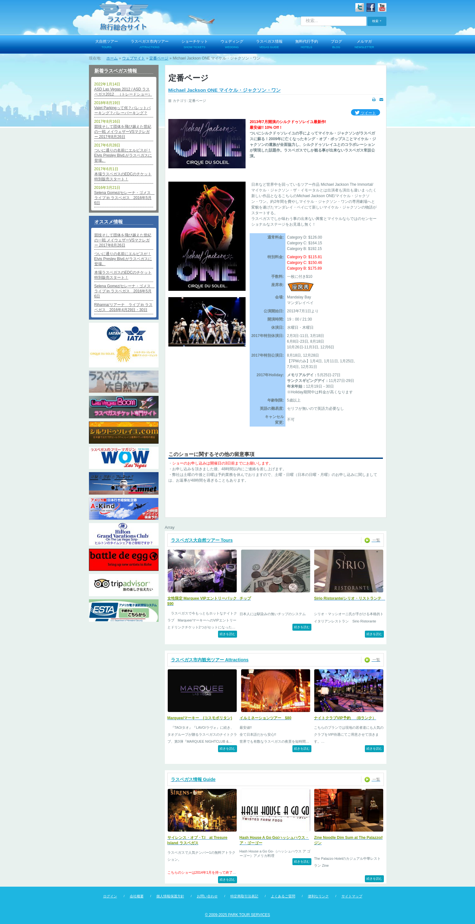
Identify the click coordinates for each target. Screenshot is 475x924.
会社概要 (137, 896)
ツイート (365, 113)
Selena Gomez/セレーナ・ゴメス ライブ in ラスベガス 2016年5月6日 (123, 197)
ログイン (110, 896)
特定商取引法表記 (244, 896)
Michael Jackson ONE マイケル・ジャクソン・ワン (224, 90)
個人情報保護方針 (170, 896)
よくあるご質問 (283, 896)
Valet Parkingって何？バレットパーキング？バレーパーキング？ (122, 110)
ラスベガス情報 (269, 44)
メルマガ (364, 44)
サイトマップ (351, 896)
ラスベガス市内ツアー (150, 44)
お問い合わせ (207, 896)
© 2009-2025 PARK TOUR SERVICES (237, 915)
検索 (375, 21)
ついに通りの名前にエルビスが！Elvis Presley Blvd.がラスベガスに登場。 (123, 155)
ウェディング (232, 44)
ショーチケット (194, 44)
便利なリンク (318, 896)
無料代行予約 (306, 44)
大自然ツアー (106, 44)
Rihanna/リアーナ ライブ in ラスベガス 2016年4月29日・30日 (123, 307)
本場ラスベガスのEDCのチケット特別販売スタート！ (123, 176)
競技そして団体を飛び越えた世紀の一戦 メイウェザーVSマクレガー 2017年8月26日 (122, 131)
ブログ (336, 44)
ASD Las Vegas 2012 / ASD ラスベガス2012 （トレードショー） (123, 92)
